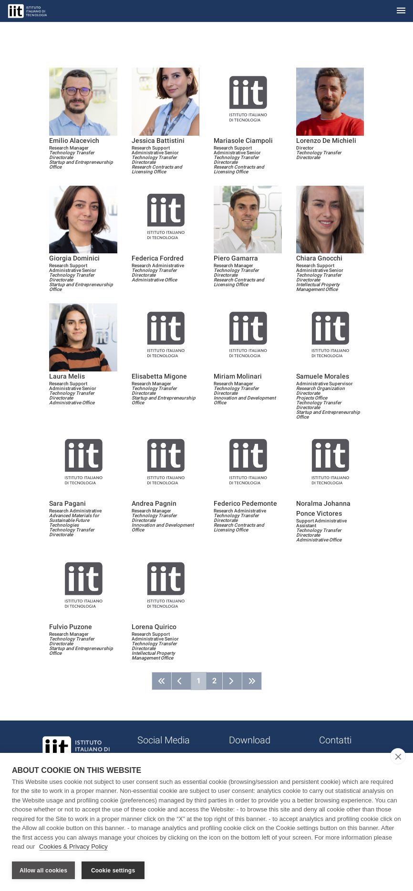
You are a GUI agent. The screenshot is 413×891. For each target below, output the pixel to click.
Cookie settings (113, 870)
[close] (398, 757)
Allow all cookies (43, 870)
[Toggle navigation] (401, 11)
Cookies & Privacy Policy (73, 847)
